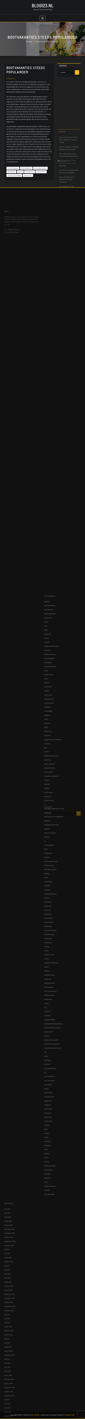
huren (20, 181)
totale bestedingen (14, 185)
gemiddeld (11, 181)
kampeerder (41, 181)
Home (30, 42)
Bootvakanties (26, 178)
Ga (77, 73)
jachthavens (29, 181)
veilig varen (10, 88)
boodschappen (13, 178)
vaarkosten (28, 185)
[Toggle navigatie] (42, 18)
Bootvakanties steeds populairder (47, 42)
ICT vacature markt (68, 1415)
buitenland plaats (40, 178)
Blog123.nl (42, 5)
